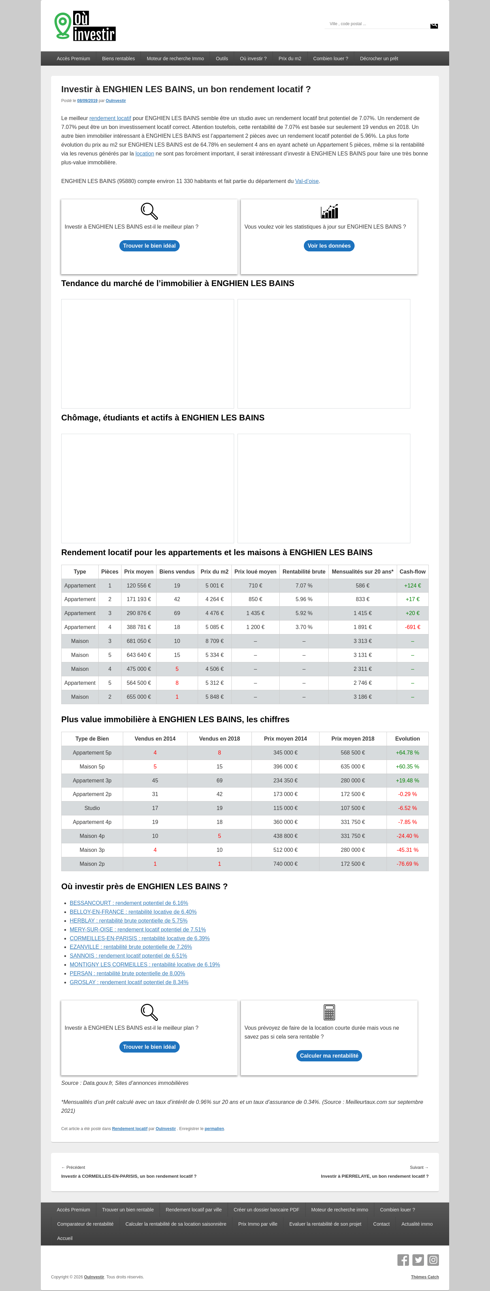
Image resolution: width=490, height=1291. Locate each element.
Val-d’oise (307, 181)
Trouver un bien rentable (128, 1209)
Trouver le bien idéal (149, 246)
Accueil (64, 1238)
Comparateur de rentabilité (85, 1224)
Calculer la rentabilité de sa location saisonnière (176, 1224)
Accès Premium (73, 58)
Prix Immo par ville (257, 1224)
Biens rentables (118, 58)
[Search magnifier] (434, 24)
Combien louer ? (330, 58)
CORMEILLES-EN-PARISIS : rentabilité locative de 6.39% (140, 938)
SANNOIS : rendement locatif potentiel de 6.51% (128, 956)
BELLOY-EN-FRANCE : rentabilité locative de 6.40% (133, 912)
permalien (214, 1128)
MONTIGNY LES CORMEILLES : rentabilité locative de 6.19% (145, 964)
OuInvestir (116, 100)
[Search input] (379, 24)
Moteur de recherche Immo (175, 58)
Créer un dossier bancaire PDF (266, 1209)
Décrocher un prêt (379, 58)
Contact (381, 1224)
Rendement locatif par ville (194, 1209)
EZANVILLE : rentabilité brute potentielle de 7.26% (131, 947)
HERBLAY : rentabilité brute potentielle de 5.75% (128, 921)
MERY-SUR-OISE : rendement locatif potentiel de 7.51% (138, 929)
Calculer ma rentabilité (329, 1056)
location (144, 153)
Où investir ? (253, 58)
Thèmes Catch (425, 1277)
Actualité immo (417, 1224)
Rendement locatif (129, 1128)
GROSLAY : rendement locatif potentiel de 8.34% (129, 982)
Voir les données (329, 246)
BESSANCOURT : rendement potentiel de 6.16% (129, 903)
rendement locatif (110, 118)
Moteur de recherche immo (339, 1209)
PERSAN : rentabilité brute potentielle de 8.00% (127, 973)
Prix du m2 (290, 58)
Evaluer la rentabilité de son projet (325, 1224)
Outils (222, 58)
